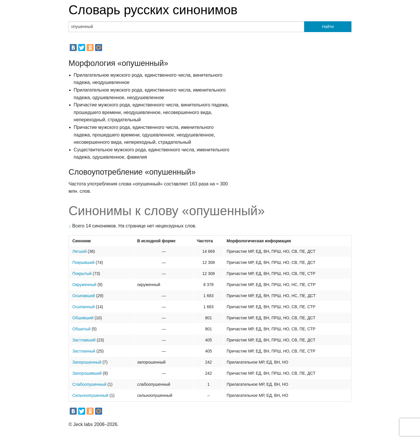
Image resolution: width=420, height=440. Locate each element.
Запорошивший (87, 373)
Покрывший (83, 262)
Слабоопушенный (89, 384)
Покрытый (82, 273)
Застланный (83, 351)
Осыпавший (83, 295)
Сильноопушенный (90, 395)
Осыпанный (83, 306)
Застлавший (84, 340)
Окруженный (84, 284)
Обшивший (82, 317)
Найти (328, 26)
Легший (79, 251)
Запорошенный (87, 362)
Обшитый (81, 329)
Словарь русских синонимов (153, 10)
